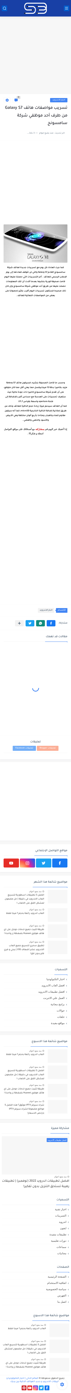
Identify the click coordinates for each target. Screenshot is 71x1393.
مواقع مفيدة (58, 1023)
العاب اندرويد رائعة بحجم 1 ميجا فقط (25, 913)
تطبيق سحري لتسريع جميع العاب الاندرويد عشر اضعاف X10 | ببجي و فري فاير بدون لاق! (24, 950)
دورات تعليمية (58, 1240)
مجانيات (61, 1253)
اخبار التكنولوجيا (55, 979)
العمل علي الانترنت (54, 997)
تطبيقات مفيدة (58, 1234)
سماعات (61, 1246)
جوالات (61, 1010)
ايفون (63, 1228)
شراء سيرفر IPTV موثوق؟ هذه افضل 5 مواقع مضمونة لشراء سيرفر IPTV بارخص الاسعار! (24, 1109)
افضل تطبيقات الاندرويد (51, 991)
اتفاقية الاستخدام (56, 1282)
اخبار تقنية (60, 1209)
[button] (51, 623)
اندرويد (62, 1221)
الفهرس (61, 1295)
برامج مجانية (58, 1004)
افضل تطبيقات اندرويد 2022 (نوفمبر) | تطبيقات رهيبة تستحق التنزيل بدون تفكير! (35, 1184)
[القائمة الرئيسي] (66, 8)
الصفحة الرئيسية (57, 1276)
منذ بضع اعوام (35, 891)
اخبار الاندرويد (58, 100)
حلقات (61, 1016)
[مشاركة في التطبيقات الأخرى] (19, 623)
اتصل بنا (61, 1301)
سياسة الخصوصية (56, 1289)
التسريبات (60, 1215)
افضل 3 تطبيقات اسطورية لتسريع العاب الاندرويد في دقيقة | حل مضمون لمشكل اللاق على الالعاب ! (24, 899)
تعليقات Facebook (24, 748)
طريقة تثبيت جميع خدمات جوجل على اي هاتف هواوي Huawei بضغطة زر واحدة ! (24, 931)
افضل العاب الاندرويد (53, 985)
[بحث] (4, 8)
